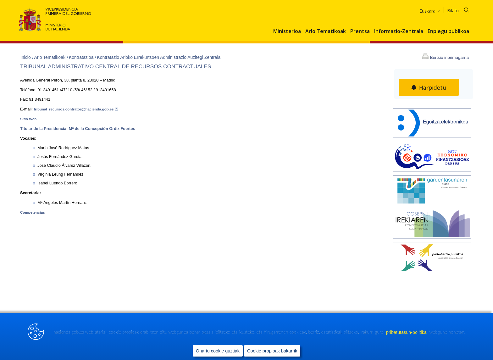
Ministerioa (287, 31)
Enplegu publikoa (448, 31)
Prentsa (360, 31)
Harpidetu (432, 87)
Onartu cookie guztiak (218, 350)
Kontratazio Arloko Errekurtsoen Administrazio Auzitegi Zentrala (158, 57)
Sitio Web (28, 119)
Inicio (26, 57)
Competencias (32, 212)
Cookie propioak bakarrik (272, 350)
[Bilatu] (462, 9)
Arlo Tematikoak (325, 31)
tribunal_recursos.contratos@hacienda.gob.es (76, 109)
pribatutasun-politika (407, 332)
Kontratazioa (82, 57)
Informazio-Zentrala (398, 31)
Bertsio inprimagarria (449, 57)
